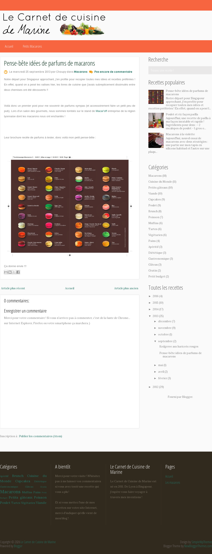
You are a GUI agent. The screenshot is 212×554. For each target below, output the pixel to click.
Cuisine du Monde (160, 181)
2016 (156, 296)
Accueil (9, 46)
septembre (165, 341)
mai (161, 365)
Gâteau (153, 264)
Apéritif (153, 247)
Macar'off (101, 111)
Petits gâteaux (158, 187)
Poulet (152, 205)
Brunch (153, 211)
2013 (156, 316)
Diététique (155, 253)
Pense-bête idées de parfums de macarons (49, 63)
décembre (165, 321)
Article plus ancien (126, 288)
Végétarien (155, 235)
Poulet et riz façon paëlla (182, 114)
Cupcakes (154, 199)
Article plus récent (13, 288)
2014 (156, 309)
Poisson (153, 217)
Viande (152, 193)
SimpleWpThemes (201, 542)
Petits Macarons (32, 46)
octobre (163, 334)
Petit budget (156, 276)
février (163, 378)
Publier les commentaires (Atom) (40, 436)
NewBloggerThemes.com (198, 546)
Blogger (187, 397)
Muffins (153, 223)
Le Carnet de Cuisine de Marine (38, 542)
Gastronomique (158, 258)
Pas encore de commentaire (113, 72)
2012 (156, 387)
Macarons (80, 72)
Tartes (153, 229)
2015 (156, 303)
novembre (165, 328)
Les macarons (172, 482)
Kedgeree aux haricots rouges (178, 346)
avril (161, 371)
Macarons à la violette (180, 134)
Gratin (152, 270)
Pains (152, 241)
